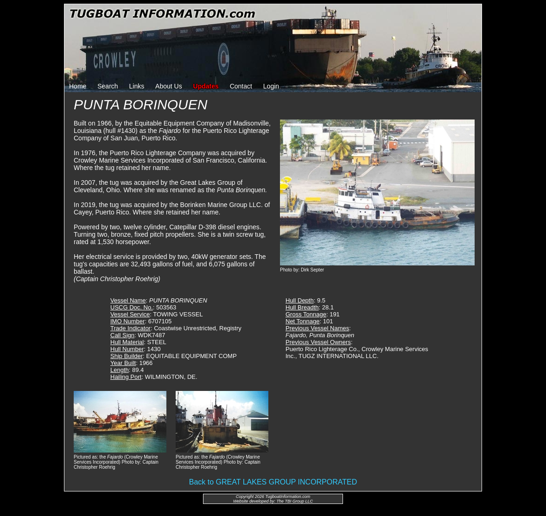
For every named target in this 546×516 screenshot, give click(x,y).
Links (137, 86)
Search (107, 86)
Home (77, 86)
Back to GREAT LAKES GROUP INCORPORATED (273, 482)
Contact (241, 86)
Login (271, 86)
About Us (168, 86)
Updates (206, 86)
